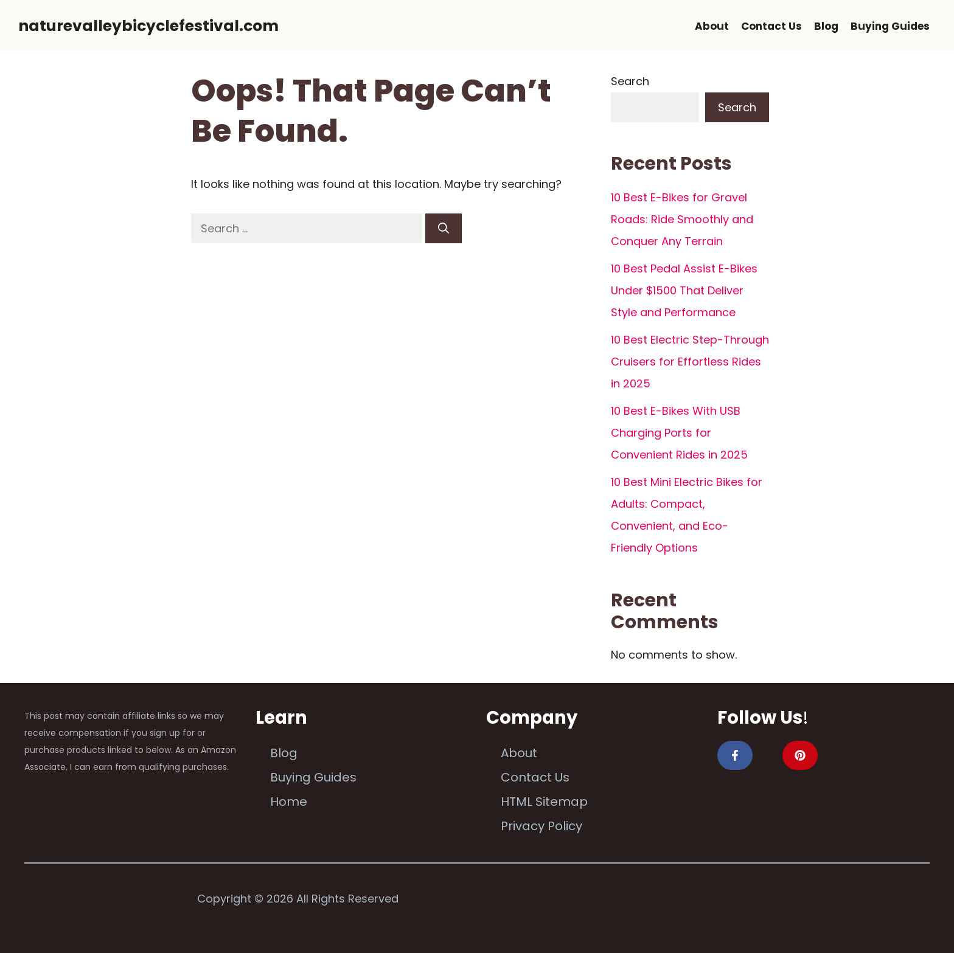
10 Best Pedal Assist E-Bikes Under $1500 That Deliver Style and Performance (684, 290)
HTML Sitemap (544, 801)
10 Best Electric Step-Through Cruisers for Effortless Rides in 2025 (690, 361)
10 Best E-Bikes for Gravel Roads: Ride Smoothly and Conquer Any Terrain (682, 219)
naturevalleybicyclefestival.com (148, 25)
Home (288, 801)
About (712, 26)
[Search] (443, 228)
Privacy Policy (541, 825)
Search (630, 81)
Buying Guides (890, 26)
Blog (826, 26)
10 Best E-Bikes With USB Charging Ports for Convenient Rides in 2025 (679, 432)
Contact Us (771, 26)
